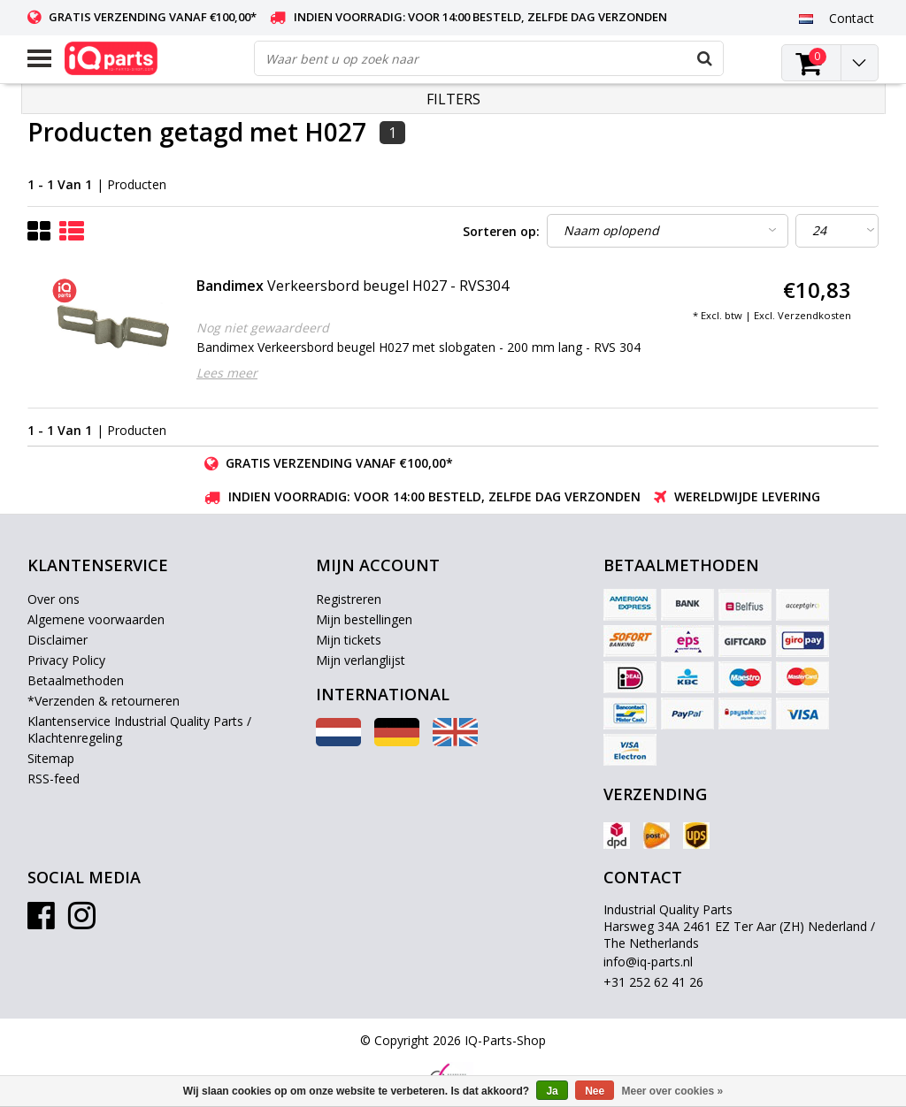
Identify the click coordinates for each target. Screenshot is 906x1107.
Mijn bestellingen (364, 619)
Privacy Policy (66, 660)
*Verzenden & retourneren (103, 700)
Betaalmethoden (75, 680)
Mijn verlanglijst (360, 660)
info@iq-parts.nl (648, 961)
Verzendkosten (814, 315)
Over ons (53, 599)
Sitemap (50, 758)
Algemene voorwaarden (96, 619)
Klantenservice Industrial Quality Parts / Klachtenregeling (139, 729)
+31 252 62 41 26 (653, 981)
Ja (551, 1091)
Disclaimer (57, 639)
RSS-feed (53, 778)
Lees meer (226, 372)
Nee (594, 1091)
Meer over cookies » (673, 1091)
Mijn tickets (348, 639)
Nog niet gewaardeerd (262, 327)
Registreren (348, 599)
